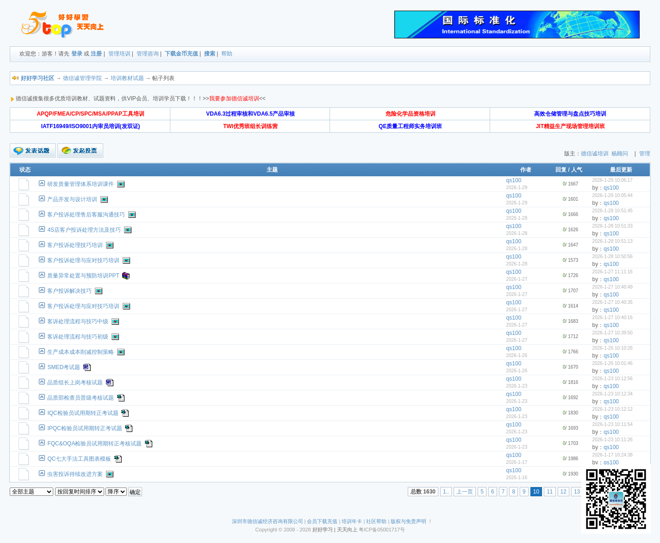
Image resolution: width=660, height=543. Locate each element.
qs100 (514, 180)
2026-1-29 (517, 187)
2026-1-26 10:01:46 (612, 363)
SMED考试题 (63, 367)
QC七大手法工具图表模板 (79, 459)
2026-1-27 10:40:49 (612, 287)
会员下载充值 (322, 521)
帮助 (226, 53)
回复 (561, 170)
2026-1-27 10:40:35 (612, 302)
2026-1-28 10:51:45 (612, 210)
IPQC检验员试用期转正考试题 (84, 428)
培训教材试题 (127, 78)
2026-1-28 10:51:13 (612, 241)
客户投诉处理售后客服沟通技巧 (86, 214)
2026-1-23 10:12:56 (612, 378)
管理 (644, 153)
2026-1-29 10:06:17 (612, 180)
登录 (76, 53)
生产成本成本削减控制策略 (80, 352)
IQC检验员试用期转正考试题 (82, 413)
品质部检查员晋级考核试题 (80, 398)
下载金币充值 (181, 53)
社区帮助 (376, 521)
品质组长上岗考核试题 (75, 382)
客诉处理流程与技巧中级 (77, 321)
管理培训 (119, 53)
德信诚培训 (595, 153)
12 (563, 491)
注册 (96, 53)
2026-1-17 (517, 462)
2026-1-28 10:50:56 (612, 256)
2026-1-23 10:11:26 (612, 439)
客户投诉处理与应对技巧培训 (83, 260)
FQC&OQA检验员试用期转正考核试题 (94, 443)
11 (550, 491)
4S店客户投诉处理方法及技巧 (84, 230)
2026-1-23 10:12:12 (612, 409)
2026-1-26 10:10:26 (612, 348)
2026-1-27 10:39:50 (612, 332)
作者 (525, 170)
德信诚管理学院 (82, 78)
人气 (576, 170)
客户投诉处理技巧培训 (75, 245)
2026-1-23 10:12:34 (612, 393)
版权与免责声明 (408, 521)
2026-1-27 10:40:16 (612, 317)
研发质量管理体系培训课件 (80, 184)
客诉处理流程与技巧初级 (77, 336)
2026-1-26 (517, 355)
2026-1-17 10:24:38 (612, 454)
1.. (446, 491)
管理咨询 (148, 53)
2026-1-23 (517, 386)
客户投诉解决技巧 (69, 291)
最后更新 (621, 170)
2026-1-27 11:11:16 (612, 271)
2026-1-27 (517, 279)
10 (536, 491)
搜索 (209, 53)
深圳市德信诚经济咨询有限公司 (267, 521)
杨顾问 (619, 153)
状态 (25, 170)
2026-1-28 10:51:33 (612, 225)
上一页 (464, 491)
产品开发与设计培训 (72, 199)
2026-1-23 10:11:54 (612, 424)
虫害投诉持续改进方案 (75, 474)
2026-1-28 (517, 218)
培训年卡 (352, 521)
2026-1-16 (517, 477)
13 (577, 491)
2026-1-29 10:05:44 (612, 195)
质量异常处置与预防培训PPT (83, 275)
